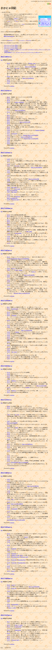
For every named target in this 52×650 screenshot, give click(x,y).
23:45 (8, 460)
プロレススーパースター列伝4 (11, 46)
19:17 (8, 548)
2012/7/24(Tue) (5, 250)
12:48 (8, 138)
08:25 (8, 638)
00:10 (8, 257)
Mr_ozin (17, 68)
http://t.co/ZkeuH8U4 (30, 66)
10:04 (8, 130)
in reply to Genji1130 (28, 133)
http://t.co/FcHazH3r (33, 135)
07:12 (8, 112)
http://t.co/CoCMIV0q (33, 486)
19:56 (8, 352)
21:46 (8, 81)
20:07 (8, 509)
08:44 (8, 585)
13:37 (8, 175)
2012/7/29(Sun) (5, 527)
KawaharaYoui (15, 557)
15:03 (8, 599)
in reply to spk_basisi (36, 187)
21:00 (8, 553)
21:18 (8, 387)
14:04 (8, 179)
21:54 (8, 288)
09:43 (8, 315)
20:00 (8, 270)
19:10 (8, 338)
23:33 (8, 447)
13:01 (8, 226)
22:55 (8, 357)
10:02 (8, 479)
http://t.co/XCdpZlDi (29, 275)
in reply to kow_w (26, 268)
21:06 (8, 281)
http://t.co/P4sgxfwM (26, 330)
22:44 (8, 436)
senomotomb (18, 233)
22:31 (8, 560)
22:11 (8, 392)
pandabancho (15, 309)
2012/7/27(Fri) (5, 399)
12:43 (8, 481)
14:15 (8, 596)
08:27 (8, 68)
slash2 (16, 427)
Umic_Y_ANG (12, 607)
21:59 (8, 390)
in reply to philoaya (31, 380)
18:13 (8, 432)
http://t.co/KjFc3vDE (25, 122)
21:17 (8, 382)
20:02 (8, 276)
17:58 (8, 492)
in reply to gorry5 (42, 571)
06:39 (8, 108)
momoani (14, 548)
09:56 (8, 320)
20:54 (8, 550)
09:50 (8, 127)
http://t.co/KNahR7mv (26, 137)
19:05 (8, 140)
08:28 (8, 76)
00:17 (8, 307)
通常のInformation (9, 36)
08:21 (8, 115)
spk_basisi (14, 187)
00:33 (8, 625)
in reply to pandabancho (24, 310)
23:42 (8, 459)
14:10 (8, 424)
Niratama (14, 315)
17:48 (8, 491)
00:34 (8, 626)
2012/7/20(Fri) (5, 56)
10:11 (8, 133)
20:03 (8, 142)
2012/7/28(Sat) (5, 473)
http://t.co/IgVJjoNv (41, 385)
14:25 (8, 238)
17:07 (8, 192)
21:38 (8, 196)
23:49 (8, 516)
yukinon (17, 332)
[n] (10, 56)
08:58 (8, 117)
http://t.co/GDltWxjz (20, 110)
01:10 (8, 372)
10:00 (8, 159)
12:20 (8, 586)
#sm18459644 (14, 462)
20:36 (8, 604)
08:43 (8, 216)
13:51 (8, 486)
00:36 (8, 63)
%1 (2, 60)
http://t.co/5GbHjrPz (12, 190)
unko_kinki (29, 231)
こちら (8, 21)
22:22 (8, 355)
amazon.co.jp (9, 40)
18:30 (8, 337)
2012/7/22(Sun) (5, 152)
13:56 (8, 591)
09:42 (8, 221)
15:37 (8, 537)
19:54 (8, 350)
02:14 (8, 312)
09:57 (8, 223)
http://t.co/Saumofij (23, 462)
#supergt (37, 130)
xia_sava (17, 165)
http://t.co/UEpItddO (12, 423)
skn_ (13, 499)
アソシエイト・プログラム (25, 40)
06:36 (8, 100)
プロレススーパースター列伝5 (11, 48)
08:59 (8, 118)
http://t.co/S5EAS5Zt (34, 586)
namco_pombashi (19, 102)
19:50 (8, 348)
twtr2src (12, 86)
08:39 (8, 80)
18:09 (8, 601)
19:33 (8, 345)
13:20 (8, 164)
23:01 (8, 358)
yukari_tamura (18, 270)
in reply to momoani (30, 548)
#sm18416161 (14, 258)
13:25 (8, 230)
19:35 (8, 268)
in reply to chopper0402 (33, 604)
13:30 (8, 236)
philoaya (14, 380)
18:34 (8, 545)
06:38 (8, 102)
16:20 (8, 184)
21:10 (8, 243)
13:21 (8, 165)
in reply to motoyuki (14, 564)
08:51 (8, 220)
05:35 (8, 98)
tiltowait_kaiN (15, 199)
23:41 (8, 457)
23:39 (8, 450)
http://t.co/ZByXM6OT (17, 504)
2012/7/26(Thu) (5, 366)
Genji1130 (14, 133)
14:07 (8, 414)
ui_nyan (17, 414)
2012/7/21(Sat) (5, 90)
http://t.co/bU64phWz (36, 167)
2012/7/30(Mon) (6, 578)
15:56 (8, 487)
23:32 (8, 446)
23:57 (8, 83)
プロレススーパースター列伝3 (11, 45)
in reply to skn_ (11, 500)
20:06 (8, 505)
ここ (15, 19)
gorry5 (26, 537)
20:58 (8, 434)
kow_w (13, 268)
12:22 (8, 588)
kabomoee (17, 196)
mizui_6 (34, 271)
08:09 (8, 406)
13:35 (8, 172)
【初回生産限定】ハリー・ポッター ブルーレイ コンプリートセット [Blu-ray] (21, 52)
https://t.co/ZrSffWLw (28, 78)
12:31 (8, 640)
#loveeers (16, 293)
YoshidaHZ (14, 509)
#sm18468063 (10, 520)
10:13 (8, 325)
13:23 (8, 170)
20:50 (8, 143)
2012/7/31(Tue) (5, 615)
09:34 (8, 123)
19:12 (8, 342)
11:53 (8, 135)
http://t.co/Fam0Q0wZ (23, 258)
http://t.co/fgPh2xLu (27, 444)
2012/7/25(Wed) (6, 300)
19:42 (8, 377)
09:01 (8, 120)
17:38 (8, 540)
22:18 (8, 557)
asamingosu (18, 630)
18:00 (8, 260)
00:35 (8, 636)
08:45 (8, 313)
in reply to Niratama (26, 318)
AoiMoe (27, 387)
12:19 (8, 137)
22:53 (8, 444)
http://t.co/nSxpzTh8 (33, 179)
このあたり (15, 18)
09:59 (8, 128)
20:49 (8, 511)
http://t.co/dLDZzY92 (24, 293)
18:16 (8, 239)
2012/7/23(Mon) (6, 208)
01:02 (8, 309)
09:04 (8, 122)
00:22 (8, 97)
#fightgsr (42, 130)
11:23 (8, 160)
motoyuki (14, 560)
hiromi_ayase (32, 63)
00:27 (8, 621)
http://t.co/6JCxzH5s (19, 520)
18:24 (8, 335)
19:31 (8, 261)
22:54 (8, 571)
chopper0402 (15, 604)
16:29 (8, 427)
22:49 (8, 439)
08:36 (8, 215)
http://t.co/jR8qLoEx (12, 198)
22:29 (8, 606)
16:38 (8, 187)
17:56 (8, 333)
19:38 (8, 375)
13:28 (8, 233)
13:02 (8, 327)
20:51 (8, 380)
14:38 (8, 180)
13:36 (8, 332)
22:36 (8, 562)
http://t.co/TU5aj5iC (33, 138)
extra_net (14, 588)
